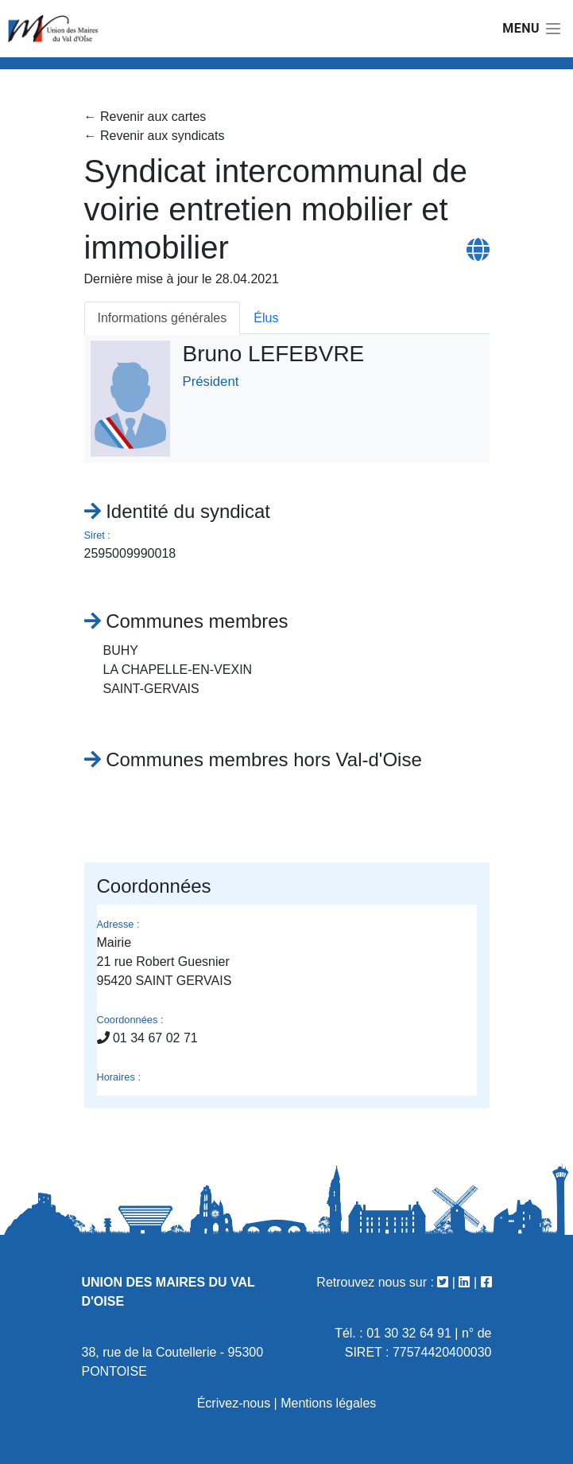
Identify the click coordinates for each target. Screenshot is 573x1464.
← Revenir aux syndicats (154, 135)
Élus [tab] (266, 318)
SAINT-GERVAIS (151, 688)
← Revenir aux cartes (145, 116)
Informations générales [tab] (162, 318)
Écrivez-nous (233, 1403)
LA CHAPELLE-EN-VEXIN (178, 669)
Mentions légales (328, 1403)
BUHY (120, 650)
